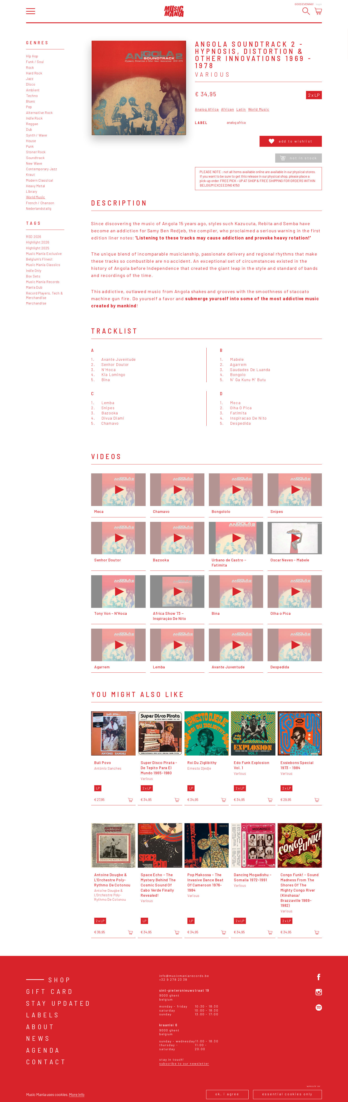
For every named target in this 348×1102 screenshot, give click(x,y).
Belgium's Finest (39, 259)
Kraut (30, 174)
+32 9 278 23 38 (173, 979)
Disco (30, 84)
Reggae (32, 124)
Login (319, 4)
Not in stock (298, 158)
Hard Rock (34, 73)
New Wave (34, 163)
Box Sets (33, 276)
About (40, 1026)
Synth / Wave (36, 135)
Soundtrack (35, 158)
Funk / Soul (35, 62)
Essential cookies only (287, 1094)
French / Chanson (40, 203)
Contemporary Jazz (41, 169)
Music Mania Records (43, 282)
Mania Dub (34, 287)
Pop (29, 107)
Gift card (50, 991)
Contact (46, 1062)
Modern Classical (39, 180)
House (31, 141)
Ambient (33, 90)
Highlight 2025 (37, 248)
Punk (30, 146)
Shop (60, 980)
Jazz (30, 79)
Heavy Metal (35, 186)
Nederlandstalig (38, 208)
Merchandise (36, 303)
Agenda (43, 1050)
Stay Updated (59, 1003)
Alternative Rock (39, 113)
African (227, 109)
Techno (32, 96)
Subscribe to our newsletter (184, 1063)
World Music (35, 197)
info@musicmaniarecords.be (184, 976)
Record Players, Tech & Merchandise (44, 295)
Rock (30, 67)
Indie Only (34, 271)
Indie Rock (34, 118)
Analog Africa (207, 109)
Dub (29, 129)
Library (31, 191)
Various (213, 74)
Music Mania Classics (43, 265)
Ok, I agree (227, 1094)
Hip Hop (32, 56)
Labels (43, 1015)
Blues (30, 101)
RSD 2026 (33, 237)
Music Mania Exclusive (44, 254)
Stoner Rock (36, 152)
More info (76, 1094)
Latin (241, 109)
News (38, 1038)
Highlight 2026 (37, 242)
